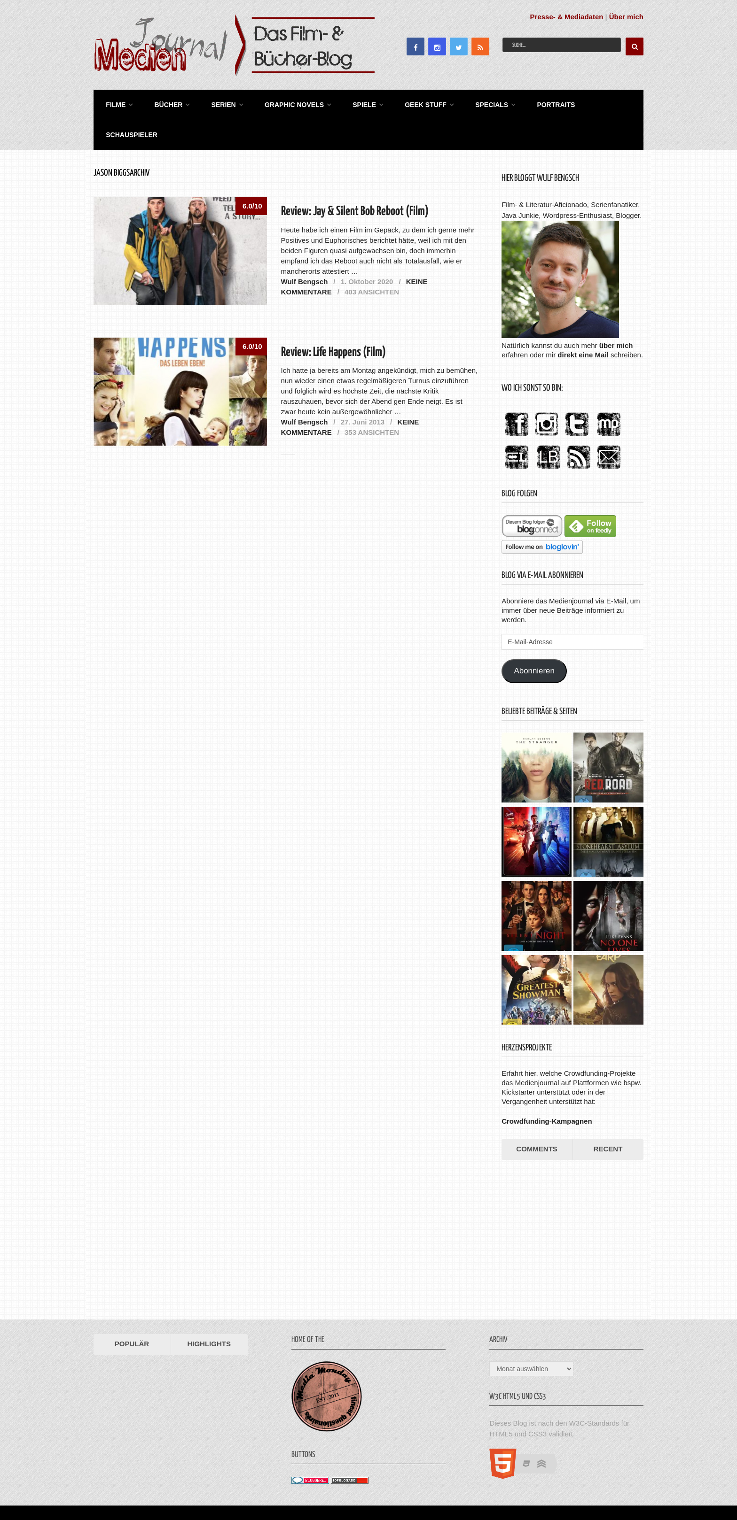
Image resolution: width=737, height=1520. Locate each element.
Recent (608, 1117)
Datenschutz (622, 1490)
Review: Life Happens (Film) (333, 320)
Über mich (626, 17)
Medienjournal (117, 1490)
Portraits (536, 103)
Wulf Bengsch (304, 249)
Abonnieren (534, 638)
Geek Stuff (410, 103)
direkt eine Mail (582, 322)
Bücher (163, 103)
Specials (474, 103)
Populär (132, 1312)
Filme (113, 103)
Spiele (351, 103)
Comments (536, 1117)
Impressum (577, 1490)
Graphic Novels (284, 103)
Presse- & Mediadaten (567, 17)
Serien (216, 103)
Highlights (209, 1312)
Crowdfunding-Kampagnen (547, 1089)
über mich (616, 313)
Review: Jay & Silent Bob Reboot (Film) (355, 179)
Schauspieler (600, 103)
